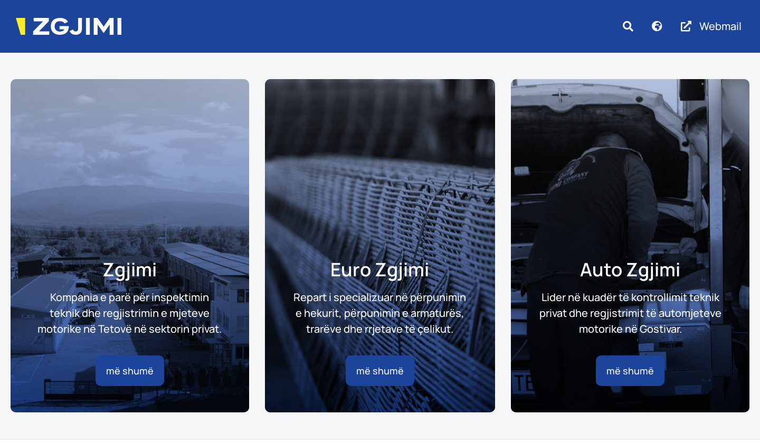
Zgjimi (129, 269)
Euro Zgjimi (379, 269)
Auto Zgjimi (630, 269)
